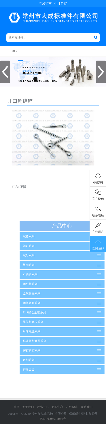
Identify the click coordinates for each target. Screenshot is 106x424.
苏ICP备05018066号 (53, 419)
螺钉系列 (37, 246)
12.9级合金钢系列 (42, 312)
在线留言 (45, 3)
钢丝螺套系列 (40, 303)
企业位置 (60, 3)
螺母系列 (37, 255)
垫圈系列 (37, 265)
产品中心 (43, 407)
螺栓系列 (37, 236)
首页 (16, 407)
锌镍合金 (37, 369)
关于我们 (28, 407)
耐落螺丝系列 (40, 331)
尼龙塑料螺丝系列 (43, 341)
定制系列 (37, 360)
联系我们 (87, 407)
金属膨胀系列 (40, 293)
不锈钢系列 (38, 274)
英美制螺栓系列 (41, 322)
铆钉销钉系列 (40, 350)
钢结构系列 (38, 284)
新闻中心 (57, 407)
